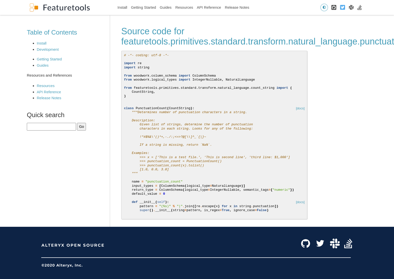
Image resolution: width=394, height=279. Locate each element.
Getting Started (143, 7)
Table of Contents (52, 32)
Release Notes (237, 7)
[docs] (300, 108)
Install (122, 7)
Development (48, 49)
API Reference (209, 7)
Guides (166, 7)
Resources (184, 7)
